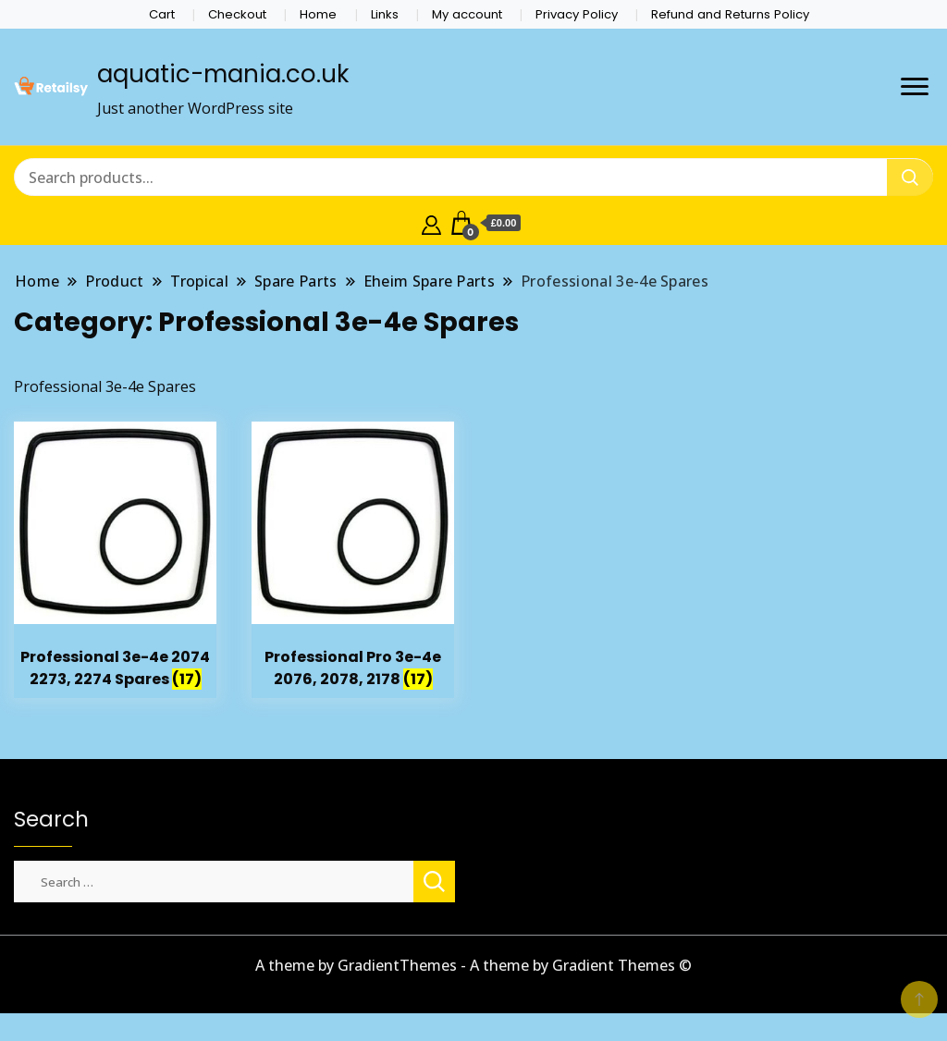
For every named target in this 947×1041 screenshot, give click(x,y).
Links (385, 14)
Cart (162, 14)
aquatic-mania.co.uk (223, 74)
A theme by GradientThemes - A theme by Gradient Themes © (473, 965)
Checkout (237, 14)
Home (318, 14)
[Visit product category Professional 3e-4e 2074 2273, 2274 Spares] (115, 560)
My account (467, 14)
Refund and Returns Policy (730, 14)
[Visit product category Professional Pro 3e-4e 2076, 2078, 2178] (353, 560)
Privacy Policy (576, 14)
